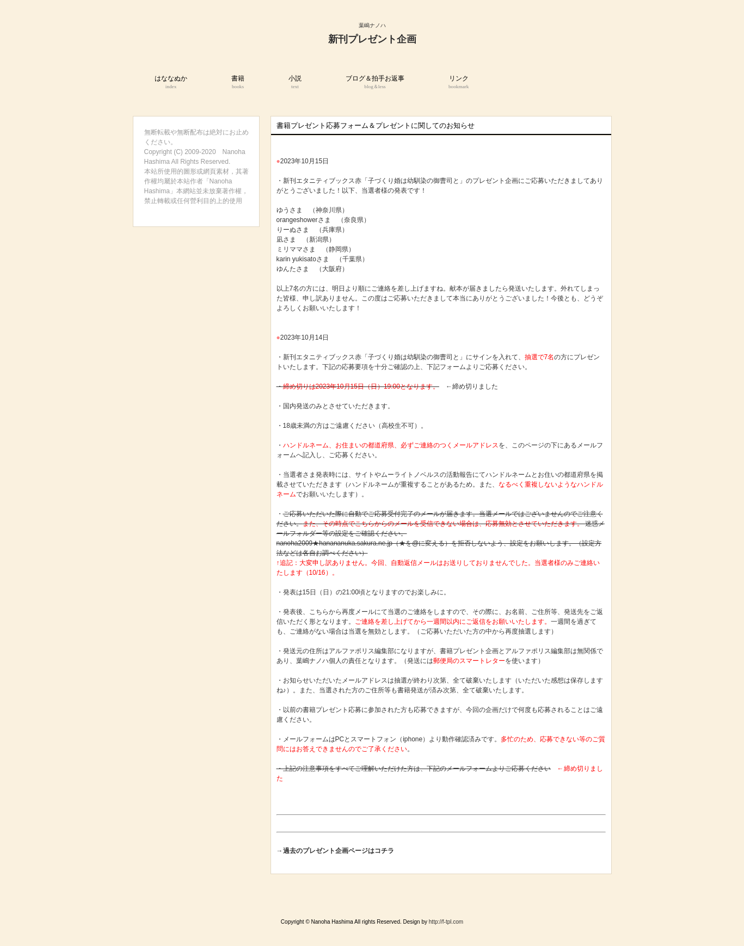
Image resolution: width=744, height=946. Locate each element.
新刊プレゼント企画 (372, 39)
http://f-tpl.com (446, 922)
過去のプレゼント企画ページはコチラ (338, 851)
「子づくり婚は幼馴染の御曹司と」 (413, 357)
